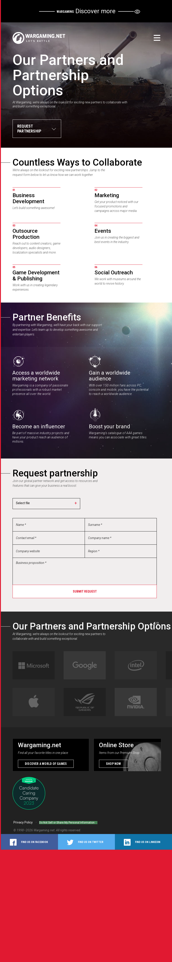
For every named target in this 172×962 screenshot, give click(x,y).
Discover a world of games (46, 762)
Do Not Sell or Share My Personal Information (71, 821)
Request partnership (29, 128)
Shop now (113, 762)
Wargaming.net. (45, 827)
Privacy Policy (23, 821)
